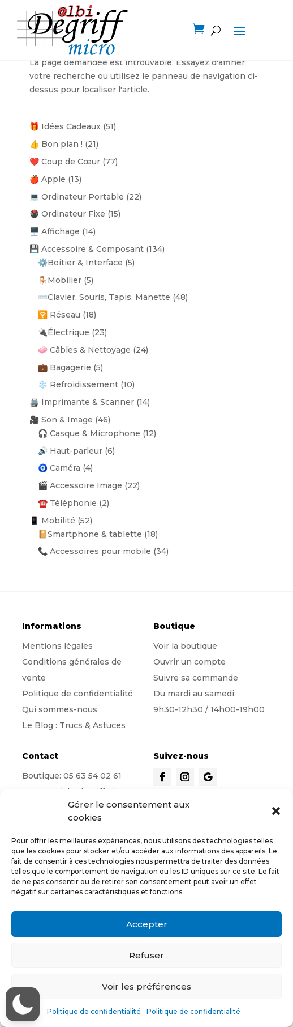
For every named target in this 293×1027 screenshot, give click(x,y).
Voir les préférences (146, 986)
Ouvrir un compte (189, 662)
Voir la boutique (185, 646)
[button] (276, 811)
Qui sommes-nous (59, 709)
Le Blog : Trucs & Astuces (74, 725)
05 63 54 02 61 (92, 776)
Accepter (146, 924)
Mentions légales (57, 646)
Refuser (146, 955)
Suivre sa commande (195, 678)
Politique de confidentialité (94, 1011)
